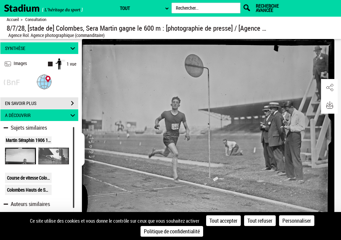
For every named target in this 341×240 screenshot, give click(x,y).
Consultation (35, 19)
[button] (44, 81)
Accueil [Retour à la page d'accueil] (13, 19)
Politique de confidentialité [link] (172, 231)
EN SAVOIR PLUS (41, 103)
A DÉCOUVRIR (41, 115)
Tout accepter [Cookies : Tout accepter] (223, 220)
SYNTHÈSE (41, 48)
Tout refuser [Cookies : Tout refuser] (259, 220)
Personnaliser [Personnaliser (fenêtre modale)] (296, 220)
